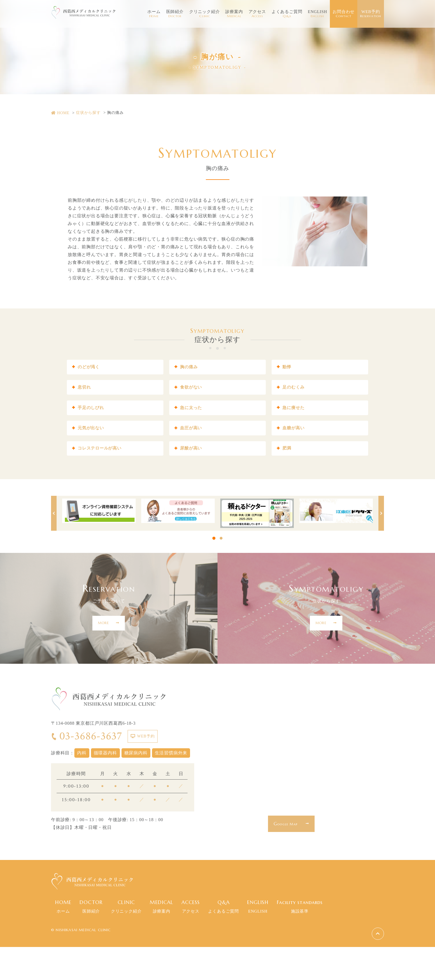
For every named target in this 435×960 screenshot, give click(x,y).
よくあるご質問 (287, 13)
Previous (54, 526)
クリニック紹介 (204, 13)
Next (381, 526)
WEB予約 (370, 13)
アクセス (257, 13)
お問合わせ (344, 13)
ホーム (153, 13)
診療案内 (234, 13)
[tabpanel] (99, 524)
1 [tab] (214, 551)
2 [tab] (221, 551)
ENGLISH (317, 13)
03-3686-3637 (86, 749)
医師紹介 (175, 13)
